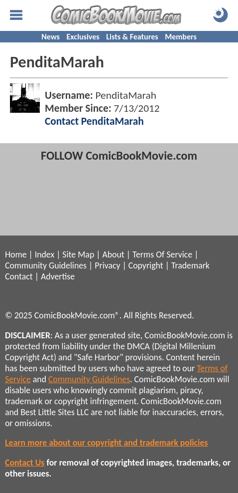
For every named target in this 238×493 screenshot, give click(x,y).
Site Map (78, 254)
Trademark (190, 265)
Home (15, 254)
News (50, 36)
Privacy (107, 265)
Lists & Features (132, 36)
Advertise (58, 276)
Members (181, 36)
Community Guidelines (46, 265)
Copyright (145, 265)
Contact (19, 276)
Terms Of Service (162, 254)
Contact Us (24, 462)
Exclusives (83, 36)
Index (44, 254)
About (113, 254)
